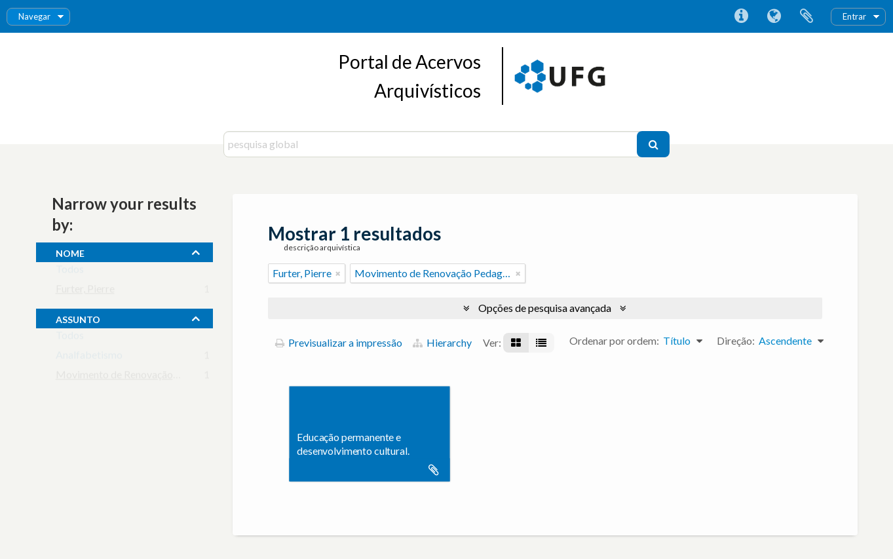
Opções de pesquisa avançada (544, 307)
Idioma (773, 16)
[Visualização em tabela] (541, 343)
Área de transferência (806, 16)
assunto (78, 318)
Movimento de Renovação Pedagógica (142, 377)
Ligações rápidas (741, 16)
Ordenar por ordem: (614, 340)
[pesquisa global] (432, 144)
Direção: (736, 340)
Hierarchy (442, 342)
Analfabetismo (89, 357)
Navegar (34, 16)
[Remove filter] (338, 273)
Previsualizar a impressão (338, 342)
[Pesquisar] (653, 144)
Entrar (854, 16)
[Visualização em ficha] (516, 343)
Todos (70, 271)
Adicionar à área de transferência (433, 469)
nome (70, 252)
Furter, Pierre (85, 291)
